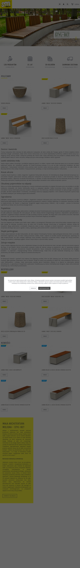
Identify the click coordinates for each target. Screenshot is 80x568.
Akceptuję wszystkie (44, 288)
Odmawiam (33, 288)
